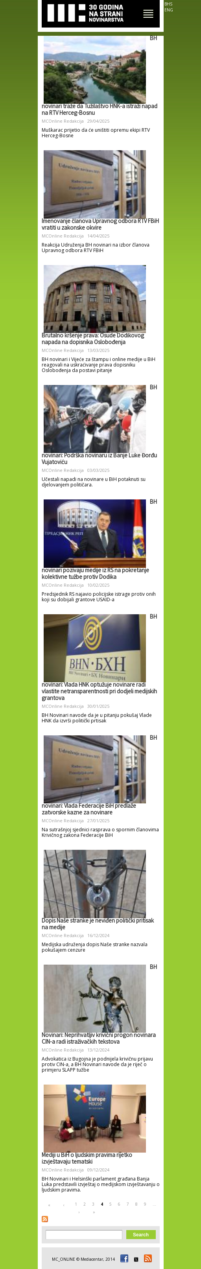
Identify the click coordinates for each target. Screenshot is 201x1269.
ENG (168, 10)
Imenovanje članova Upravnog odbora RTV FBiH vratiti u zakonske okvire (100, 225)
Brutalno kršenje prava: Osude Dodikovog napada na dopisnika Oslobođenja (93, 339)
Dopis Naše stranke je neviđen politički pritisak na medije (98, 924)
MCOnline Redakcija (63, 121)
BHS (168, 4)
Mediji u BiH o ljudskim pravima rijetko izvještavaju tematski (87, 1159)
